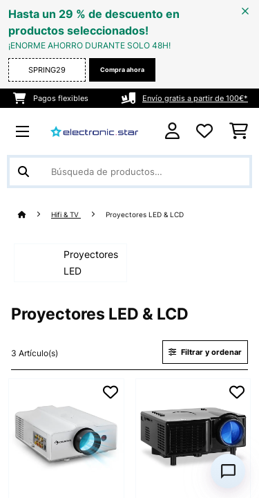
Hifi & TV (66, 214)
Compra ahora (122, 69)
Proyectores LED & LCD (146, 214)
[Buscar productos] (129, 171)
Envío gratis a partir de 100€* (195, 98)
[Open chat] (228, 471)
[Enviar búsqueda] (23, 171)
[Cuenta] (172, 131)
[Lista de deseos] (204, 131)
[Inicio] (34, 214)
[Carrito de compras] (238, 131)
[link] (66, 436)
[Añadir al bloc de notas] (110, 392)
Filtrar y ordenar (205, 352)
